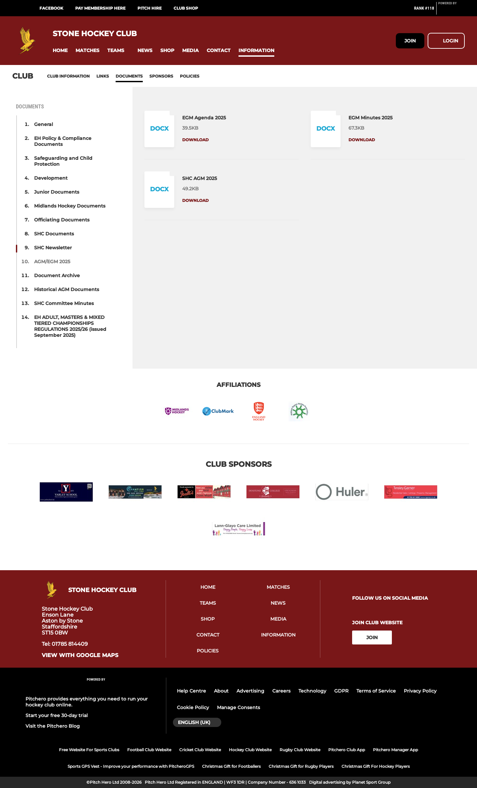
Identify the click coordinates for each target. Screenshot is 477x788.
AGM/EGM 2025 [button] (52, 262)
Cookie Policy (193, 707)
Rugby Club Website (300, 749)
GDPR (341, 691)
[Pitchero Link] (451, 11)
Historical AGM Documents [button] (66, 289)
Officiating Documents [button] (61, 220)
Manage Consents (238, 707)
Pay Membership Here (100, 8)
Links (102, 76)
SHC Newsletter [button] (53, 248)
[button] (60, 50)
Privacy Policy (420, 691)
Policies (189, 76)
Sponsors (161, 76)
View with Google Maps (80, 655)
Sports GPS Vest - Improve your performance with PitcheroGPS (131, 766)
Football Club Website (149, 749)
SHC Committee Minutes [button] (64, 303)
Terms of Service (376, 691)
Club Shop (186, 8)
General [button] (43, 124)
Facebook (51, 8)
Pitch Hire (149, 8)
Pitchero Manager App (395, 749)
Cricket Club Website (200, 749)
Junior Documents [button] (56, 192)
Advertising (250, 691)
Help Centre (191, 691)
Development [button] (51, 178)
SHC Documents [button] (54, 234)
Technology (312, 691)
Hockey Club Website (250, 749)
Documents (129, 76)
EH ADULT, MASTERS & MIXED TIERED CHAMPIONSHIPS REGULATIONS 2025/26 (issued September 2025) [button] (70, 326)
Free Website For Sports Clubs (89, 749)
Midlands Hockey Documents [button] (69, 206)
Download (195, 139)
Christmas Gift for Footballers (231, 766)
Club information (68, 76)
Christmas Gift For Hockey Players (376, 766)
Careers (281, 691)
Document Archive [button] (57, 275)
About (221, 691)
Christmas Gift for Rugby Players (301, 766)
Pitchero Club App (346, 749)
